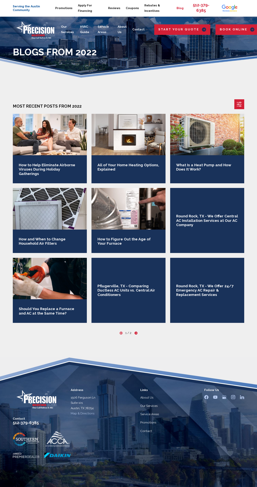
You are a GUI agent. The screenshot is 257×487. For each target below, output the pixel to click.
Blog (180, 8)
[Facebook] (206, 397)
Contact (146, 431)
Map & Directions (83, 413)
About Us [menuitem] (122, 29)
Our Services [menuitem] (67, 29)
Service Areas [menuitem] (103, 29)
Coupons (132, 8)
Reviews (114, 8)
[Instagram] (233, 397)
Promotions (63, 8)
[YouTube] (215, 397)
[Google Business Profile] (224, 397)
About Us (147, 397)
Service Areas (149, 414)
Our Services (149, 406)
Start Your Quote (182, 29)
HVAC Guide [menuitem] (84, 29)
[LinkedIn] (242, 397)
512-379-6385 (26, 422)
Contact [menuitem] (138, 29)
